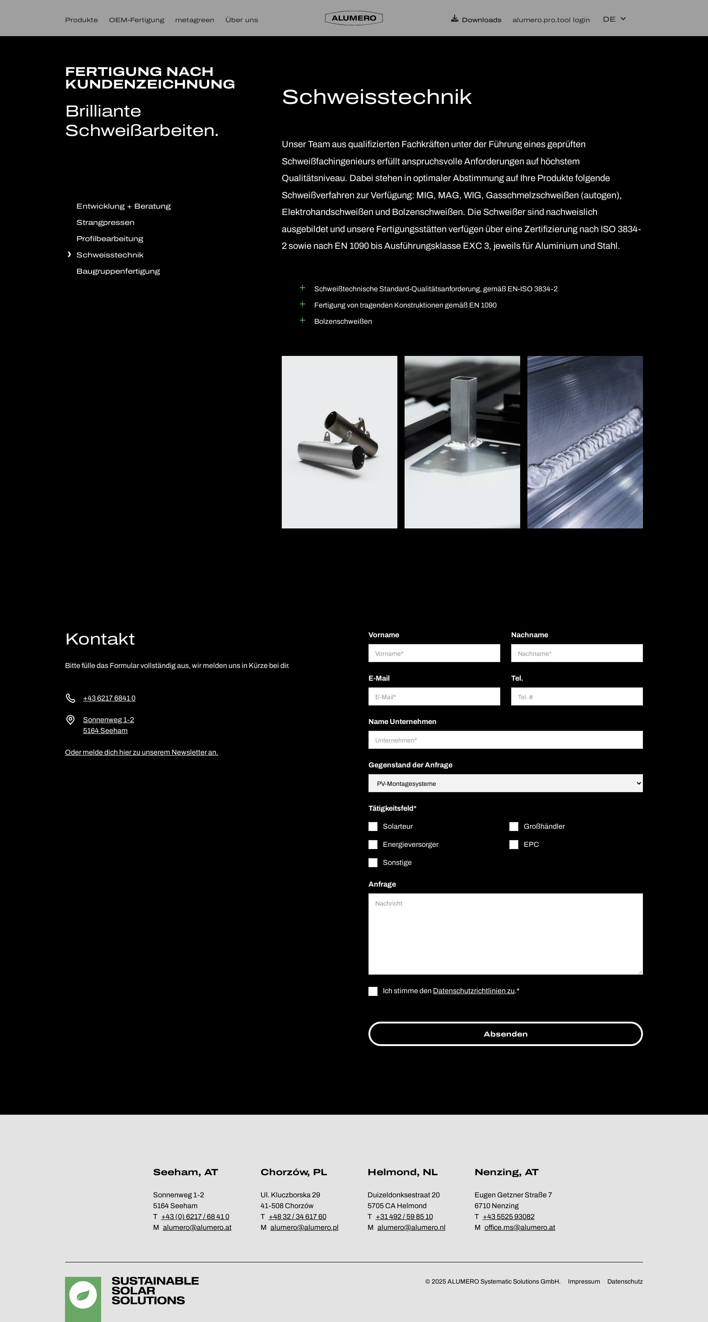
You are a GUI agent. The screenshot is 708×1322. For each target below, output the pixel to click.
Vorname (383, 635)
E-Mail (379, 678)
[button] (84, 18)
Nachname (529, 635)
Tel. (517, 678)
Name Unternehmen (402, 721)
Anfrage (382, 884)
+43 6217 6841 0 (109, 698)
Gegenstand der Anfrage (410, 765)
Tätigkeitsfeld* (392, 808)
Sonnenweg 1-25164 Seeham (108, 725)
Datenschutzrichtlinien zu (474, 991)
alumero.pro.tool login (551, 20)
